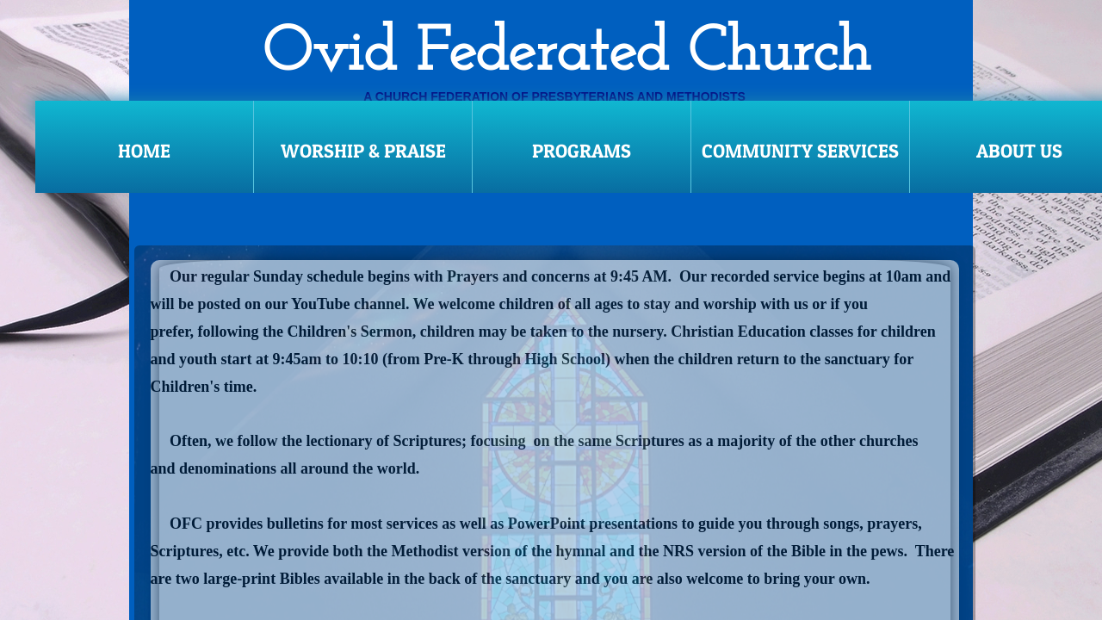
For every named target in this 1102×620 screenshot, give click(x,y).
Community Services (800, 151)
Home (144, 151)
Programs (581, 151)
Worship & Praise (363, 151)
